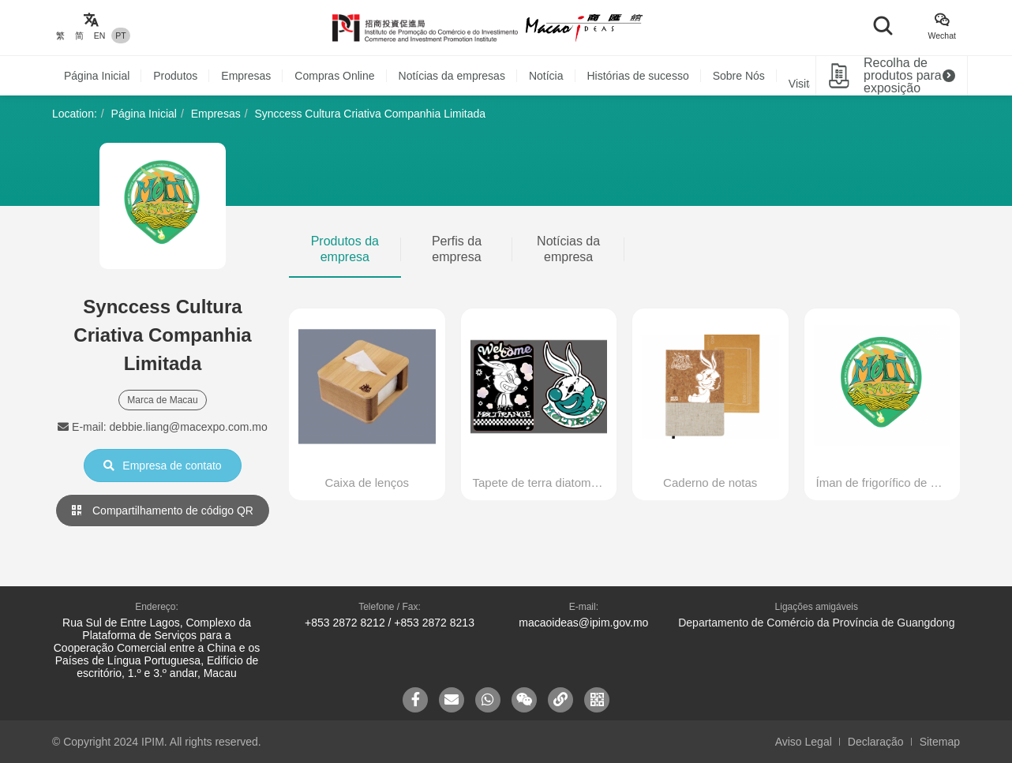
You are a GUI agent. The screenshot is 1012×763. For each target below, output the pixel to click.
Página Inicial (96, 75)
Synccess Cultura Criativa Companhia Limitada (369, 113)
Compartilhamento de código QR (162, 510)
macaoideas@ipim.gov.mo (583, 622)
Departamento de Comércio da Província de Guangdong (816, 622)
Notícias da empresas (452, 75)
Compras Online (334, 75)
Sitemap (940, 741)
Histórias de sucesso (638, 75)
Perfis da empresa (457, 249)
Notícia (546, 75)
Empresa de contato (162, 465)
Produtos (175, 75)
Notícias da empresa (568, 249)
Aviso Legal (803, 741)
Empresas (246, 75)
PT (120, 35)
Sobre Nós (739, 75)
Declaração (876, 741)
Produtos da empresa (345, 249)
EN (100, 35)
